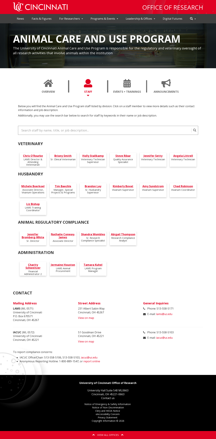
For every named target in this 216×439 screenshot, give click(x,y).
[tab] (48, 86)
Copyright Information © (108, 420)
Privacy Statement (108, 417)
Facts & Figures (42, 18)
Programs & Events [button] (104, 18)
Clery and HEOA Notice (108, 411)
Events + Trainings (128, 87)
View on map (86, 317)
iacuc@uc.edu (164, 337)
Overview (48, 87)
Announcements (167, 87)
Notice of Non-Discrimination (108, 407)
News (20, 18)
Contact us (108, 398)
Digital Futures (172, 18)
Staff (88, 87)
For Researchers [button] (71, 18)
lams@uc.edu (164, 314)
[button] (193, 18)
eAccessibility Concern (108, 414)
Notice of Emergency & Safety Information (107, 404)
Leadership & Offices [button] (140, 18)
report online (91, 361)
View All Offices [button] (108, 435)
